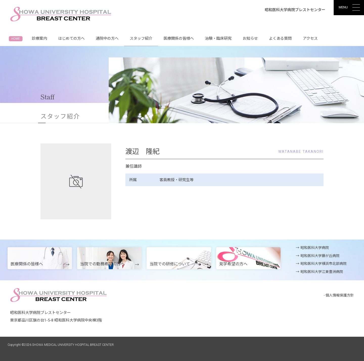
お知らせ (250, 38)
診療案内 (39, 38)
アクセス (310, 38)
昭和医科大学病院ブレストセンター (295, 10)
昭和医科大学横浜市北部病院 (324, 264)
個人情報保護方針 (340, 295)
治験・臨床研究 (218, 38)
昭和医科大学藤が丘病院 (320, 256)
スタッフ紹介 (141, 41)
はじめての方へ (71, 38)
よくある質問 (280, 38)
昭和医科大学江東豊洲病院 (322, 272)
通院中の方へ (107, 38)
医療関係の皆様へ (179, 38)
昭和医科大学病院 (315, 248)
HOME (15, 38)
